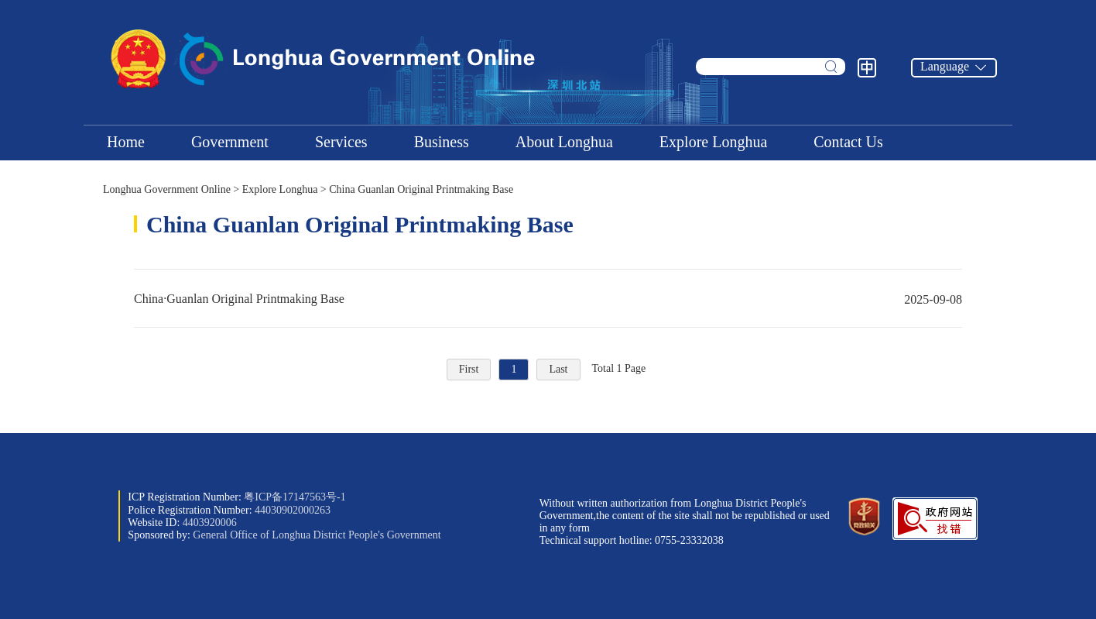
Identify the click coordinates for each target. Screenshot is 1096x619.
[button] (935, 536)
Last (558, 369)
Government (230, 141)
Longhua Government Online (167, 189)
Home (126, 141)
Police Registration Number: (229, 510)
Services (341, 141)
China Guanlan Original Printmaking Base (421, 189)
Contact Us (847, 141)
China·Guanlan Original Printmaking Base (548, 299)
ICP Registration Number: (236, 497)
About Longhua (564, 141)
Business (441, 141)
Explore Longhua (713, 141)
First (469, 369)
